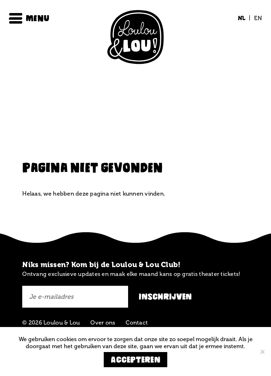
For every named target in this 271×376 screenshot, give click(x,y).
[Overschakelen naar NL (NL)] (241, 18)
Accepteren (135, 359)
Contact (137, 322)
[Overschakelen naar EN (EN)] (256, 18)
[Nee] (262, 351)
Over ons (102, 322)
